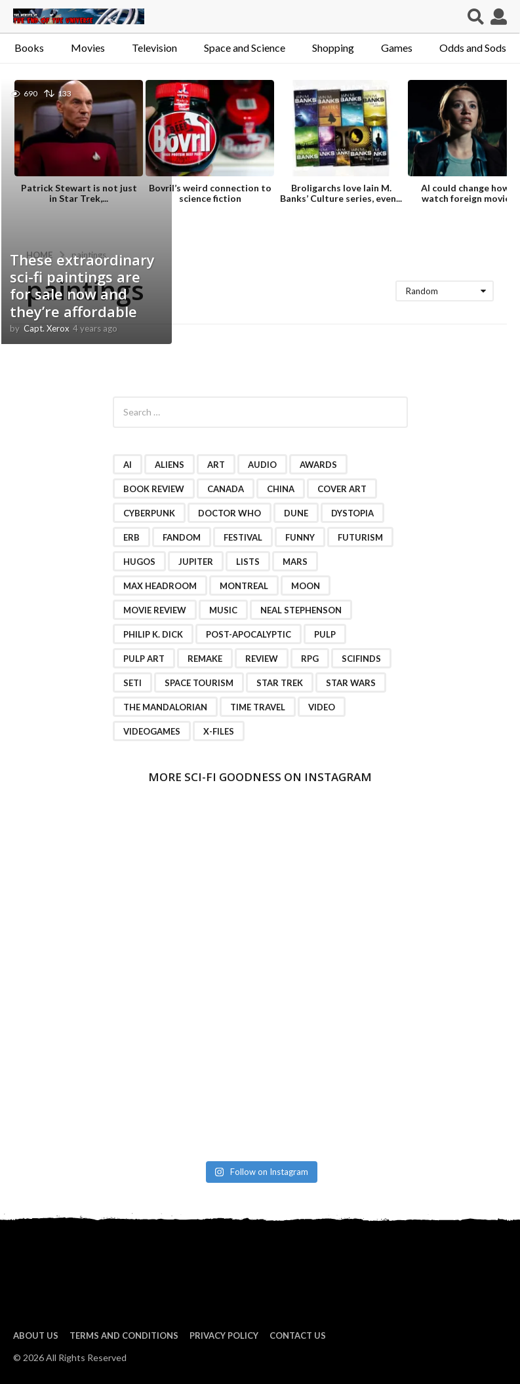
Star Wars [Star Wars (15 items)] (351, 683)
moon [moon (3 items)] (305, 586)
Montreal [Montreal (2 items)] (244, 586)
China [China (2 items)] (280, 489)
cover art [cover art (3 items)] (342, 489)
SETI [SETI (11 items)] (132, 683)
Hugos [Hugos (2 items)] (139, 561)
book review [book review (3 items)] (153, 489)
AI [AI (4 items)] (127, 464)
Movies (88, 47)
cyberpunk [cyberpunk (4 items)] (149, 513)
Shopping (333, 47)
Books (29, 47)
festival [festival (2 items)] (243, 537)
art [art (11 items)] (216, 464)
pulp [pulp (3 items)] (325, 634)
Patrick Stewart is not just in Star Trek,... (79, 193)
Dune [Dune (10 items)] (296, 513)
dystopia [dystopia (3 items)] (352, 513)
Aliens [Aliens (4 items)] (169, 464)
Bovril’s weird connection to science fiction (210, 193)
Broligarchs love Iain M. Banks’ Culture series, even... (341, 193)
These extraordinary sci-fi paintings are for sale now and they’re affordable (82, 285)
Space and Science (244, 47)
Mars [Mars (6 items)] (295, 561)
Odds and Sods (472, 47)
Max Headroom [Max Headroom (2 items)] (160, 586)
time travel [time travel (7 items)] (257, 707)
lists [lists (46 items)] (248, 561)
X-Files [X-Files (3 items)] (218, 731)
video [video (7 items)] (321, 707)
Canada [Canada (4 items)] (225, 489)
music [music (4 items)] (223, 610)
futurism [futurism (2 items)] (360, 537)
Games (396, 47)
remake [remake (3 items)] (205, 658)
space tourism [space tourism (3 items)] (199, 683)
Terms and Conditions (124, 1335)
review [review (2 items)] (261, 658)
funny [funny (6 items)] (300, 537)
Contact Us (298, 1335)
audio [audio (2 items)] (262, 464)
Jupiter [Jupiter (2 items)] (195, 561)
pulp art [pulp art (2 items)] (144, 658)
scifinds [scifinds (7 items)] (361, 658)
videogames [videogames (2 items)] (151, 731)
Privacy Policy (224, 1335)
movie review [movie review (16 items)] (154, 610)
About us (35, 1335)
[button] (476, 16)
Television (154, 47)
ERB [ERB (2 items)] (131, 537)
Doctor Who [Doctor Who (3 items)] (229, 513)
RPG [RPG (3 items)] (310, 658)
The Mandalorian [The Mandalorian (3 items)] (165, 707)
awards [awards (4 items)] (318, 464)
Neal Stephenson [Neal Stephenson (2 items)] (301, 610)
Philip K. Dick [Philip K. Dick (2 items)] (153, 634)
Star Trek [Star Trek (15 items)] (279, 683)
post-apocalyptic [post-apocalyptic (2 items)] (248, 634)
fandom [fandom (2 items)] (182, 537)
